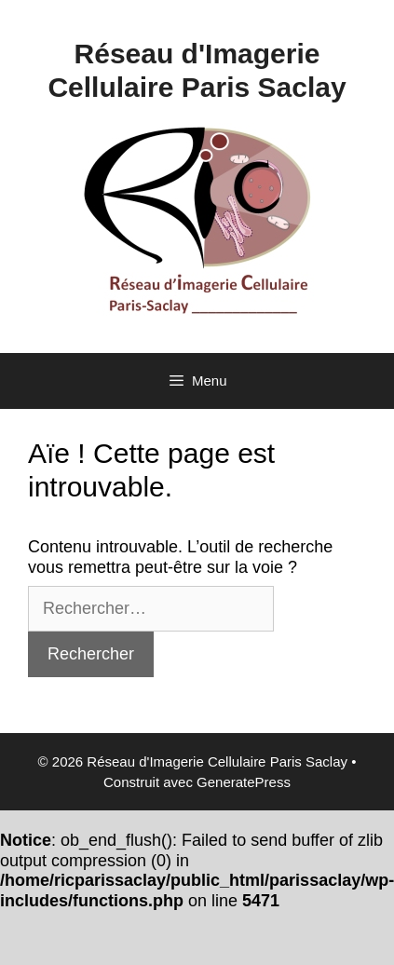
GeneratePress (244, 782)
